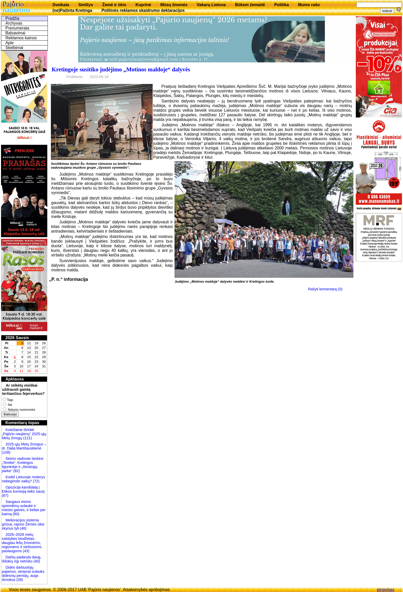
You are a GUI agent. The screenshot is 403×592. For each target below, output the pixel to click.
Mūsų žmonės (174, 5)
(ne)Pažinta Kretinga (72, 10)
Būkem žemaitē (250, 5)
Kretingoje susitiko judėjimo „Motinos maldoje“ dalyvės (121, 69)
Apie (9, 43)
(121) (27, 438)
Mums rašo (309, 5)
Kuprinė (143, 5)
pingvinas (385, 589)
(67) (5, 495)
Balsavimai (15, 33)
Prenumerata (17, 28)
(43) (26, 551)
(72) (36, 481)
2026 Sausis (17, 338)
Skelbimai (14, 47)
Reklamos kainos (21, 38)
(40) (36, 561)
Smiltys (85, 5)
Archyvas (13, 23)
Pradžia (12, 18)
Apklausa (14, 379)
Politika (281, 5)
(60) (15, 514)
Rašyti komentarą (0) (325, 289)
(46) (22, 528)
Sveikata (60, 5)
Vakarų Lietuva (211, 5)
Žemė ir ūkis (114, 5)
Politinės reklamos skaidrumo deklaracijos (143, 10)
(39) (19, 580)
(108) (6, 452)
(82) (16, 471)
